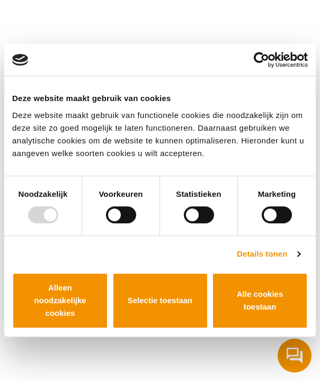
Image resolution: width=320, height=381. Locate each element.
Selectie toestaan (160, 300)
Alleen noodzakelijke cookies (60, 300)
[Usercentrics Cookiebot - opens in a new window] (261, 60)
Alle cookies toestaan (260, 300)
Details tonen (262, 253)
